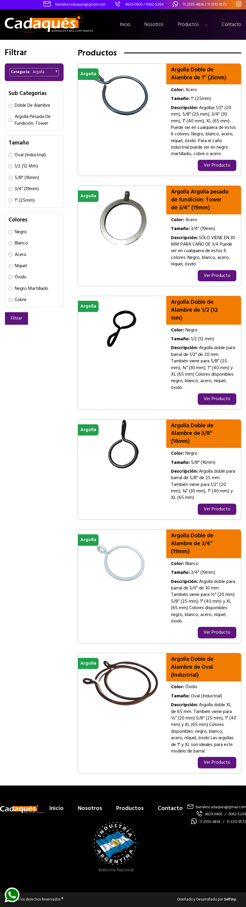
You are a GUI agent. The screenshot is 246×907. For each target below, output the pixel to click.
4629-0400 (133, 4)
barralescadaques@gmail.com (221, 807)
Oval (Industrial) (30, 155)
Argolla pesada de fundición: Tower (33, 120)
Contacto (231, 25)
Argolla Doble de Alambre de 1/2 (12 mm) (194, 310)
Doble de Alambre (32, 105)
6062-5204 (154, 4)
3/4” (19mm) (27, 189)
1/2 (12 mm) (26, 166)
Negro (21, 232)
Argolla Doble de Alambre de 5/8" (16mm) (192, 433)
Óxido (20, 277)
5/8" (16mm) (27, 178)
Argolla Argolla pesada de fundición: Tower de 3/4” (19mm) (199, 200)
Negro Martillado (31, 288)
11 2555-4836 (193, 4)
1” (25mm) (25, 200)
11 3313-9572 (217, 4)
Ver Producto (217, 165)
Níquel (21, 266)
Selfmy (230, 899)
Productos (188, 25)
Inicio (125, 25)
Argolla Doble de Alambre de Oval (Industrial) (192, 667)
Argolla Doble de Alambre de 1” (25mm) (198, 73)
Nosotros (154, 25)
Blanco (21, 243)
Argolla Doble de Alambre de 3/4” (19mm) (192, 543)
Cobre (20, 300)
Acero (20, 255)
